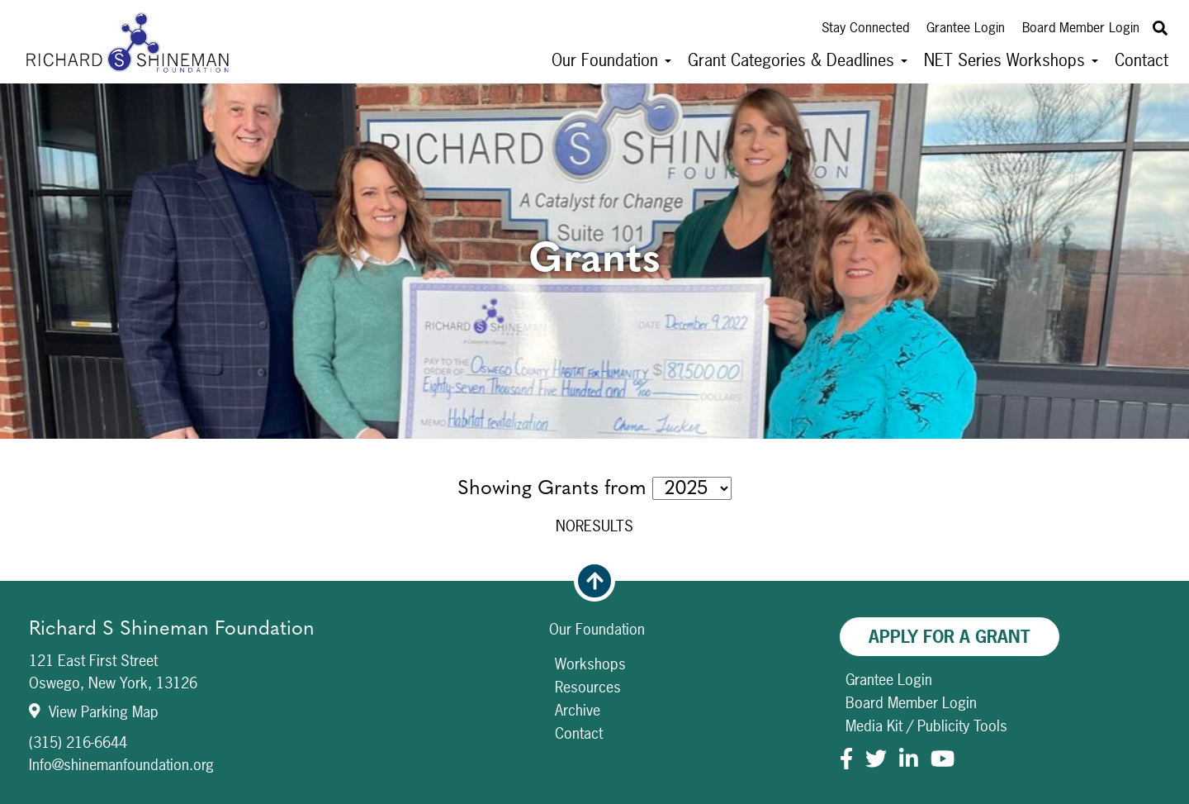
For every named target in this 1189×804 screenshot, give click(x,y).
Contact (1141, 60)
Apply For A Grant (949, 637)
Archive (577, 710)
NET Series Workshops (1011, 60)
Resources (588, 687)
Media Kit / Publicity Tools (926, 726)
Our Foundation (611, 60)
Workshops (590, 664)
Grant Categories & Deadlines (797, 60)
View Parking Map (94, 712)
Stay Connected (865, 27)
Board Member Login (1080, 27)
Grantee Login (965, 27)
